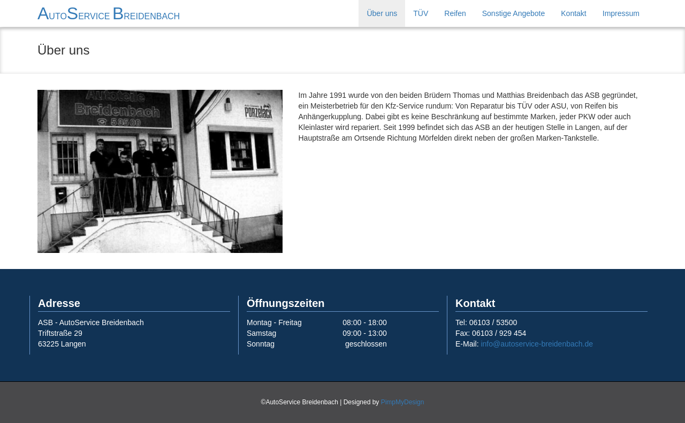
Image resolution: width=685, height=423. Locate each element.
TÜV (420, 13)
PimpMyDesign (402, 402)
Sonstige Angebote (513, 13)
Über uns (382, 13)
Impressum (621, 13)
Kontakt (573, 13)
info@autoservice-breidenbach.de (537, 344)
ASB (108, 13)
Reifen (455, 13)
